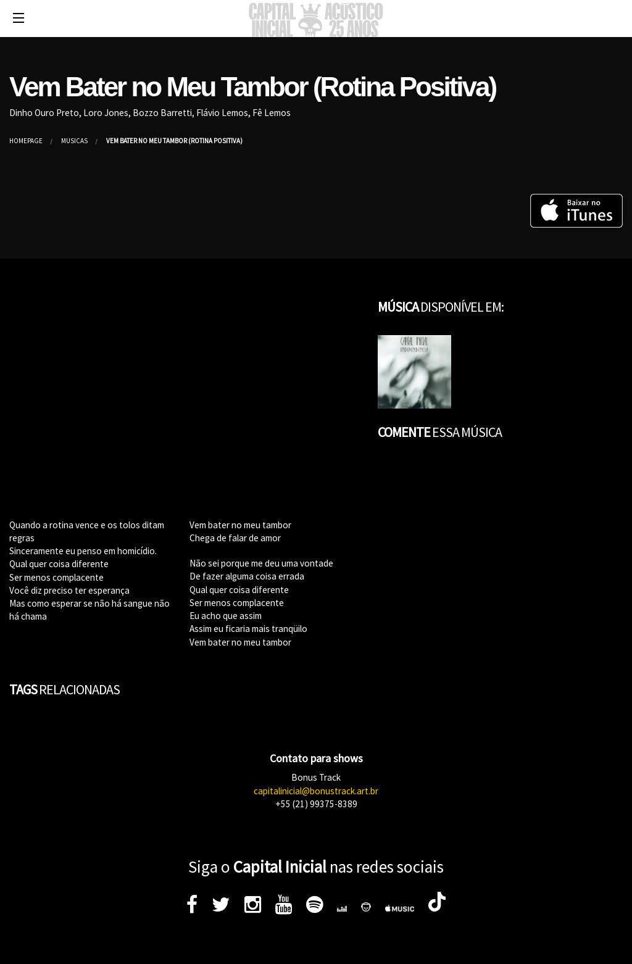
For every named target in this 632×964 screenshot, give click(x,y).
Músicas (74, 140)
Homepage (26, 140)
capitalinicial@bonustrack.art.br (316, 791)
